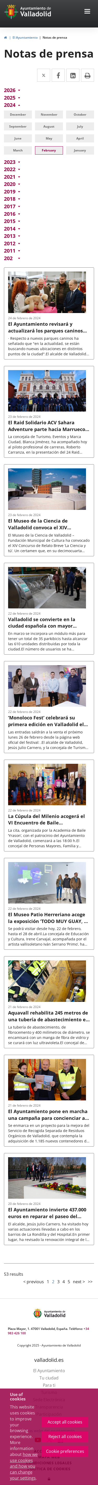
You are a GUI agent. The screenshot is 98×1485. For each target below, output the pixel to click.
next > (79, 1282)
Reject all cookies (65, 1436)
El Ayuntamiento (25, 37)
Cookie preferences (65, 1451)
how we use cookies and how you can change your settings (24, 1466)
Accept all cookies (65, 1422)
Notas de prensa (55, 37)
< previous (33, 1282)
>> (90, 1282)
